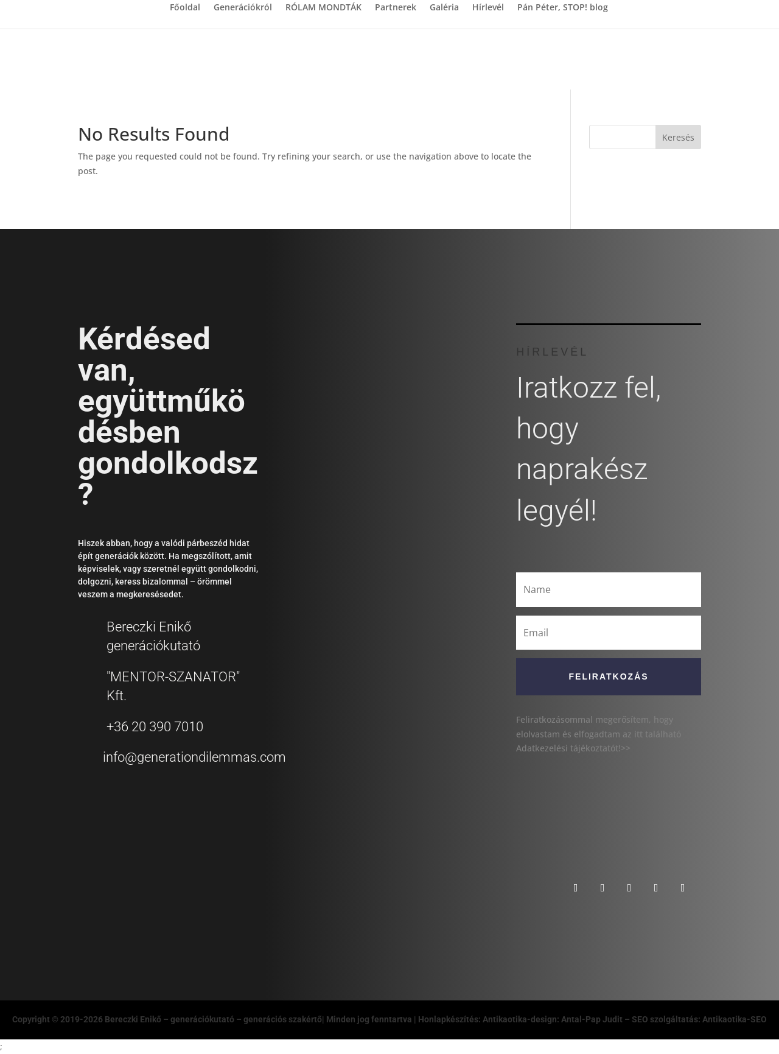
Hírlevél (488, 8)
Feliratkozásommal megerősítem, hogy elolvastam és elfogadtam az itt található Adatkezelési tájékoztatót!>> (598, 734)
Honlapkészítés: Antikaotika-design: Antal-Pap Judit (521, 1019)
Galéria (444, 8)
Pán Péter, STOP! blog (562, 8)
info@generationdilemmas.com (194, 757)
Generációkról (243, 8)
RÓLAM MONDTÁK (323, 8)
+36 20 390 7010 (155, 726)
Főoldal (185, 8)
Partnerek (395, 8)
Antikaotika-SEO (734, 1019)
